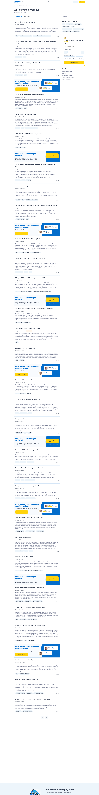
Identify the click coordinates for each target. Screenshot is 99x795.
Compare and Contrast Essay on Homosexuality (30, 625)
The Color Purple (40, 531)
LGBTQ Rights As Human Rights (25, 22)
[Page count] (73, 52)
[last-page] (46, 717)
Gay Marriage (27, 322)
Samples (35, 1)
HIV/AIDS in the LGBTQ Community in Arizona (29, 134)
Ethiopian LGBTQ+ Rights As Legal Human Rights (30, 278)
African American (20, 531)
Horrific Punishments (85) (67, 75)
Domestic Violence (20, 219)
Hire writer (82, 2)
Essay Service (16, 5)
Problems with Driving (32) (68, 77)
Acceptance (18, 57)
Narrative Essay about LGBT (24, 557)
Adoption (18, 180)
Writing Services (25, 1)
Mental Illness (23, 413)
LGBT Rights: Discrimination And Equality (28, 328)
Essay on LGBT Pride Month (23, 380)
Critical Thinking (19, 551)
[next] (42, 717)
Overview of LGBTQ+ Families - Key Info (27, 239)
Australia (18, 199)
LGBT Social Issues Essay (23, 537)
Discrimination (19, 75)
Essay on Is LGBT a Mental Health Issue (27, 399)
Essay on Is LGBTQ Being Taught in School (28, 450)
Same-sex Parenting (35, 252)
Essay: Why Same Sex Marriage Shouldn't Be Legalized (32, 699)
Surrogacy (28, 180)
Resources (42, 1)
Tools (57, 1)
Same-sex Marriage (24, 252)
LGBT (17, 35)
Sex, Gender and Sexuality (26, 35)
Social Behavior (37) (66, 79)
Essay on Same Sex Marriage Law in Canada (29, 468)
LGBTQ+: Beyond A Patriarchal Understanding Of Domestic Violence (36, 205)
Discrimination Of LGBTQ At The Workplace (28, 63)
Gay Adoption (19, 322)
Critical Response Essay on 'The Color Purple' (29, 518)
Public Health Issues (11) (67, 71)
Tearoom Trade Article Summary (25, 348)
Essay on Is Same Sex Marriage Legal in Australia (30, 486)
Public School (30, 462)
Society (29, 393)
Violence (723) (65, 73)
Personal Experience (24, 570)
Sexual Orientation (67, 31)
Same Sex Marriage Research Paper (26, 679)
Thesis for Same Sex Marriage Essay (26, 660)
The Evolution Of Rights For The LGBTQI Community (31, 186)
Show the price (74, 62)
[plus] (82, 52)
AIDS (17, 147)
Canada (18, 128)
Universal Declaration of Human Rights (42, 35)
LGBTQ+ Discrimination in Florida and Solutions (30, 258)
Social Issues (28, 5)
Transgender (76, 31)
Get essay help (51, 155)
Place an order (21, 89)
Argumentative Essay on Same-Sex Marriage (29, 588)
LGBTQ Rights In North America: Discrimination (29, 95)
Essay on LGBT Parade (22, 419)
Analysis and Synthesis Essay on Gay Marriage (30, 607)
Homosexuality (19, 640)
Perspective (22, 393)
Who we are (50, 1)
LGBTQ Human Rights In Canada (25, 114)
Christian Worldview (20, 693)
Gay (17, 252)
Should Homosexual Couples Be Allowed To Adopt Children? (34, 309)
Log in (75, 2)
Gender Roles (19, 432)
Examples (22, 5)
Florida (25, 272)
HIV (20, 147)
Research (22, 360)
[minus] (65, 52)
